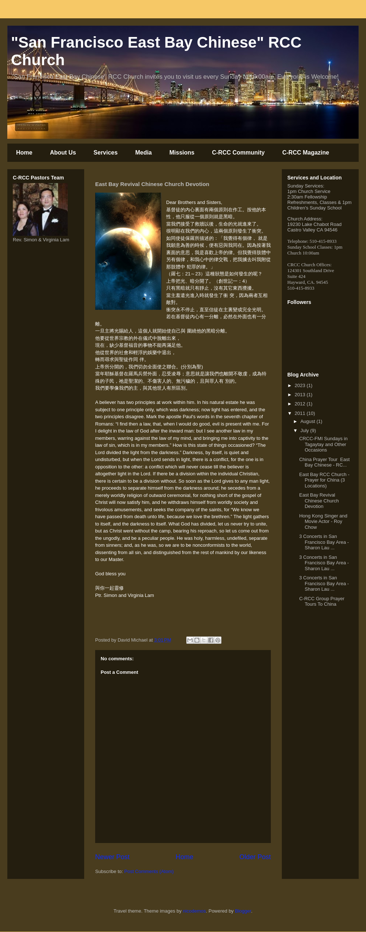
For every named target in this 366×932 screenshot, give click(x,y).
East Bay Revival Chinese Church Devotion (319, 500)
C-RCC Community (238, 152)
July (305, 430)
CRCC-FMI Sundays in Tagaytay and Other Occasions (323, 444)
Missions (181, 152)
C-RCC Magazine (305, 152)
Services (106, 152)
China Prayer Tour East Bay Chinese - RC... (324, 462)
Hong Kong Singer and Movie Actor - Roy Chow (323, 521)
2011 (301, 413)
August (308, 421)
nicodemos (194, 911)
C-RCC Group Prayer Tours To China (321, 601)
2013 (301, 394)
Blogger (243, 911)
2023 (301, 385)
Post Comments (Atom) (149, 871)
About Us (63, 152)
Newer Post (112, 857)
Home (24, 152)
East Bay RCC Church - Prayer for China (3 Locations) (324, 480)
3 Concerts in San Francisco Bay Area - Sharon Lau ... (324, 542)
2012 (301, 403)
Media (143, 152)
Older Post (255, 857)
